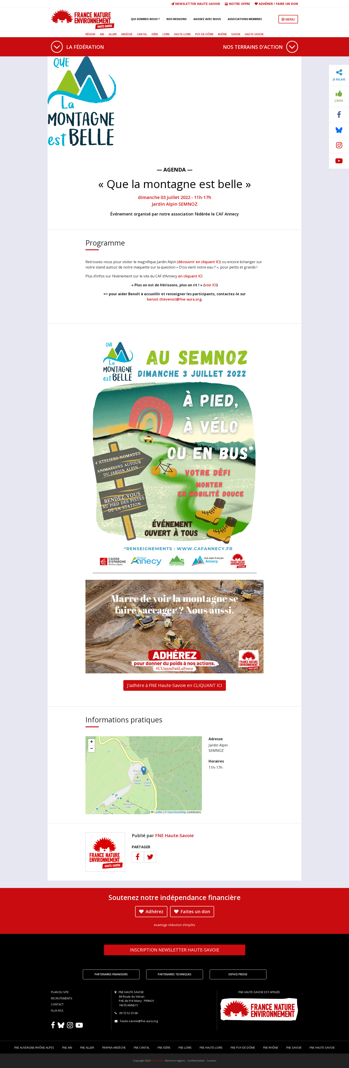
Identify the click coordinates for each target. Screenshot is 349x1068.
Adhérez (151, 911)
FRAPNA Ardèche (114, 1047)
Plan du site (60, 992)
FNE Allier (87, 1047)
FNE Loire (185, 1047)
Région (90, 34)
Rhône (222, 34)
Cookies (211, 1060)
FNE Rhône (270, 1047)
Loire (166, 34)
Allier (113, 34)
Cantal (142, 34)
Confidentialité (196, 1060)
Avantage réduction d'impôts (174, 925)
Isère (155, 34)
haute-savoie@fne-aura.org (139, 1021)
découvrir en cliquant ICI (199, 261)
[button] (143, 770)
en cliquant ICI (190, 276)
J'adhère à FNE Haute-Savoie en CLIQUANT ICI (174, 685)
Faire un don (287, 4)
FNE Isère (164, 1047)
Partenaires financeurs (111, 974)
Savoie (235, 34)
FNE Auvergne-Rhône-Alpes (34, 1047)
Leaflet (156, 812)
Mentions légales (175, 1060)
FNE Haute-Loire (211, 1047)
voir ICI (210, 285)
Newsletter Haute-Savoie (195, 4)
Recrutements (61, 998)
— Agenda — (175, 169)
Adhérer (266, 4)
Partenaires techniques (174, 974)
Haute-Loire (182, 34)
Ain (102, 34)
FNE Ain (67, 1047)
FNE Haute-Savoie (174, 835)
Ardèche (126, 34)
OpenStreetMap (176, 812)
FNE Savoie (294, 1047)
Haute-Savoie (254, 34)
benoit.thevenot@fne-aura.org (174, 299)
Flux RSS (57, 1011)
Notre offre (237, 4)
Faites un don (192, 911)
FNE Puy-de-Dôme (243, 1047)
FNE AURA (157, 1060)
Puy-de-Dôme (204, 34)
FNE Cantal (142, 1047)
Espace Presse (238, 974)
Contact (57, 1004)
